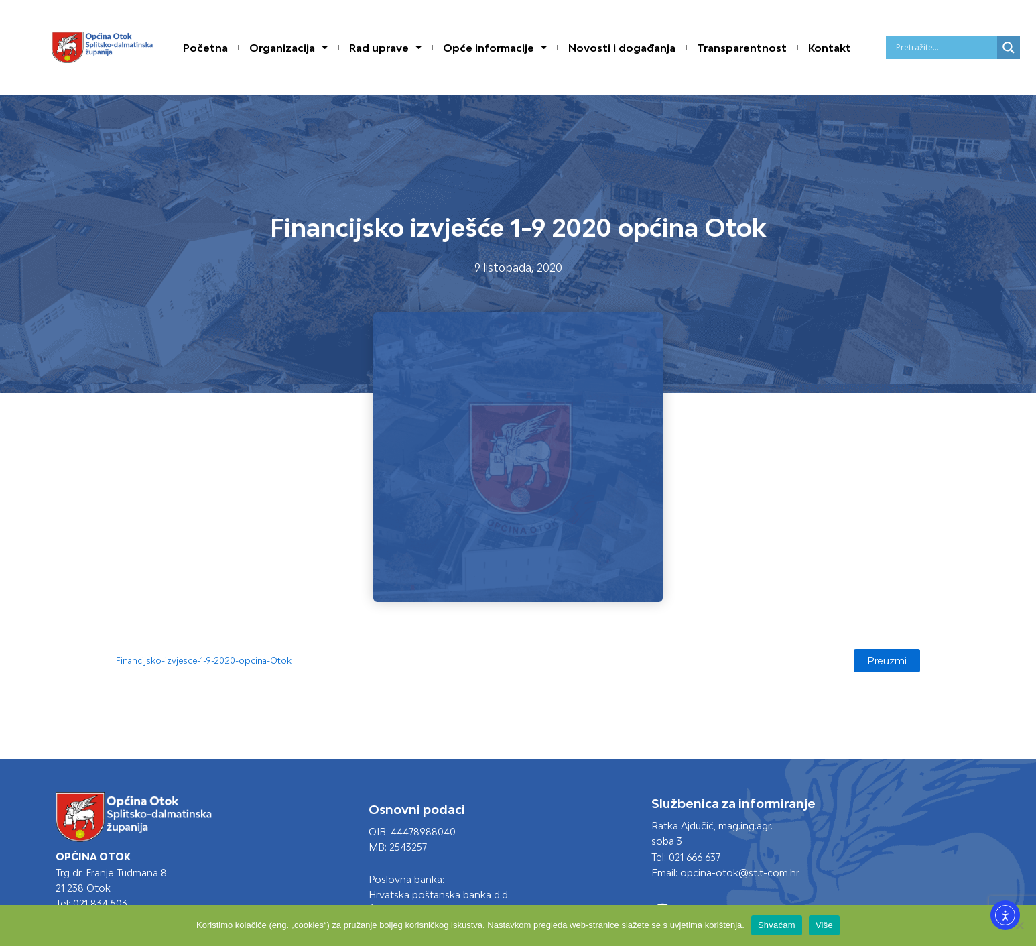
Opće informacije (495, 47)
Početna (205, 48)
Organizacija (288, 47)
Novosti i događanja (621, 48)
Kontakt (829, 48)
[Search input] (945, 47)
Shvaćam (776, 925)
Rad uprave (385, 47)
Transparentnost (742, 48)
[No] (1019, 925)
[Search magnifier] (1008, 47)
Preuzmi (885, 661)
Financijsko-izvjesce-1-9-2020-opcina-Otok (208, 661)
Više (824, 925)
